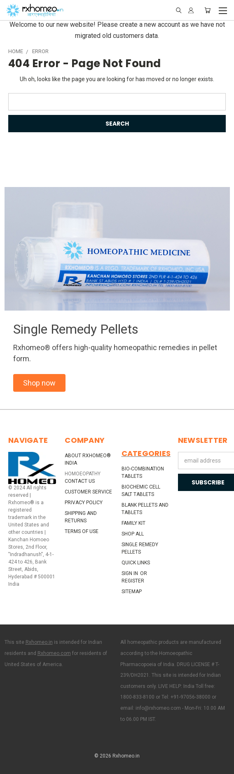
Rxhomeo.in (39, 642)
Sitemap (132, 591)
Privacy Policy (84, 502)
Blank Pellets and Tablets (145, 508)
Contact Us (80, 481)
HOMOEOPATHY (83, 474)
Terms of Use (81, 531)
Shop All (133, 534)
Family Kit (133, 523)
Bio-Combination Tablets (143, 472)
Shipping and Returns (81, 517)
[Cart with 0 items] (207, 10)
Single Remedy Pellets (140, 548)
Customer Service (88, 492)
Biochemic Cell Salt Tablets (141, 490)
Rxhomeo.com (54, 653)
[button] (39, 383)
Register (133, 581)
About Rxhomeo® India (88, 459)
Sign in (130, 573)
